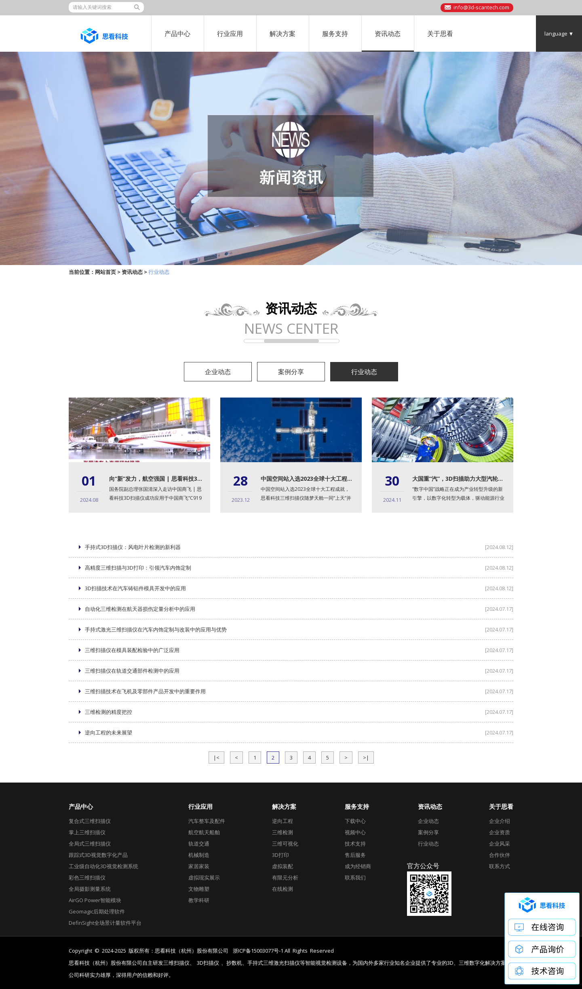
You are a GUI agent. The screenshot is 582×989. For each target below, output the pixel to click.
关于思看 (440, 33)
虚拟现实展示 (204, 877)
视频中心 (355, 832)
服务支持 (335, 33)
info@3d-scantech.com (481, 7)
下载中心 (355, 821)
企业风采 (499, 843)
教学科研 (198, 900)
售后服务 (355, 855)
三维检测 (282, 832)
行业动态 (364, 371)
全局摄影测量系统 (90, 888)
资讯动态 (388, 33)
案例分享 (291, 371)
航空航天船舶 (204, 832)
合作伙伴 (499, 855)
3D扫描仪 (208, 963)
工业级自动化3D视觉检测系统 (103, 866)
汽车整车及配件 (206, 821)
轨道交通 (198, 843)
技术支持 (355, 843)
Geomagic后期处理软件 (97, 911)
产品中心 (177, 33)
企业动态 (218, 371)
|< (216, 757)
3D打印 (280, 855)
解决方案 (282, 33)
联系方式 (499, 866)
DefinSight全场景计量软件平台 (105, 922)
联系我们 (355, 877)
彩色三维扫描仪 (87, 877)
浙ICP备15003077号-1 (258, 950)
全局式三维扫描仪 (90, 843)
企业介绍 (499, 821)
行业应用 (230, 33)
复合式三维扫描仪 (90, 821)
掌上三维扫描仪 (87, 832)
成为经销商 (358, 866)
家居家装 (198, 866)
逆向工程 (282, 821)
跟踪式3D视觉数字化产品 (98, 855)
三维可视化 (285, 843)
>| (366, 757)
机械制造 (198, 855)
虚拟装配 (282, 866)
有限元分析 (285, 877)
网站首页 (105, 272)
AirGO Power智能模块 (95, 900)
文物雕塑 (198, 888)
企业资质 (499, 832)
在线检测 (282, 888)
